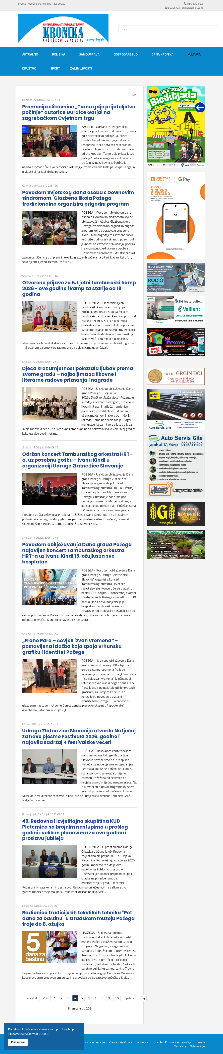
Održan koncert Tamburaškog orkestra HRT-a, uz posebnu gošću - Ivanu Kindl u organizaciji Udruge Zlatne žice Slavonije (77, 460)
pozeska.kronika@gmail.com (185, 7)
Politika (58, 54)
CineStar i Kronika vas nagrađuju (172, 1042)
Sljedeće (129, 998)
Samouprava (89, 54)
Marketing (180, 1046)
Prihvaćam (18, 1042)
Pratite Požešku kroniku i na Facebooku (41, 3)
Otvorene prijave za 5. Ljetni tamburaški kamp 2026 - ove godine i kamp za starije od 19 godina (79, 288)
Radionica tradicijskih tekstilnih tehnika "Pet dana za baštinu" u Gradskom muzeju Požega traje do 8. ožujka (78, 918)
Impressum (142, 1042)
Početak (32, 998)
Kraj (142, 998)
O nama (200, 1042)
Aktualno (30, 54)
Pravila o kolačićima (120, 1042)
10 (117, 998)
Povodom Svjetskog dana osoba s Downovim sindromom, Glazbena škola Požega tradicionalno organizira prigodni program (78, 198)
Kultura (194, 54)
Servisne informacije (92, 1042)
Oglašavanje (197, 1046)
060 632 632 (195, 3)
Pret (46, 998)
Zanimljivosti (81, 68)
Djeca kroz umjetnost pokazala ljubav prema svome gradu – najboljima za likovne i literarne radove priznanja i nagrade (77, 374)
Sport (55, 68)
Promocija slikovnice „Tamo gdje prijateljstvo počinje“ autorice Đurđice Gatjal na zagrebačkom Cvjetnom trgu (78, 112)
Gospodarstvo (126, 54)
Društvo (29, 68)
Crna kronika (162, 54)
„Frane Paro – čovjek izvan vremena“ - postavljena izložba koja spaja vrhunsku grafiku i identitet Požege (72, 646)
